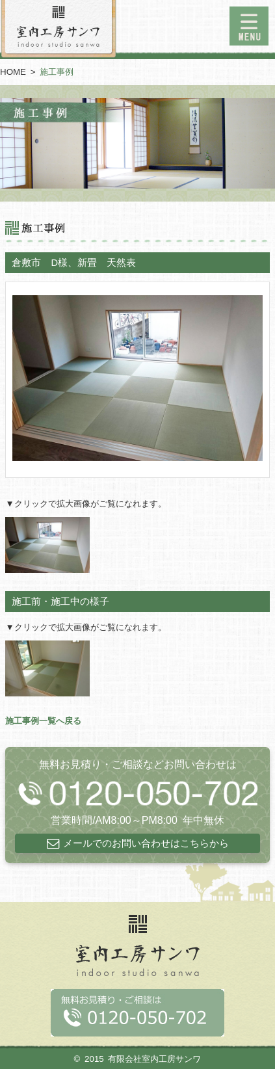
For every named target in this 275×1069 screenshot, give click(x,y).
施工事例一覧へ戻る (43, 721)
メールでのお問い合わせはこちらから (146, 843)
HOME (13, 72)
